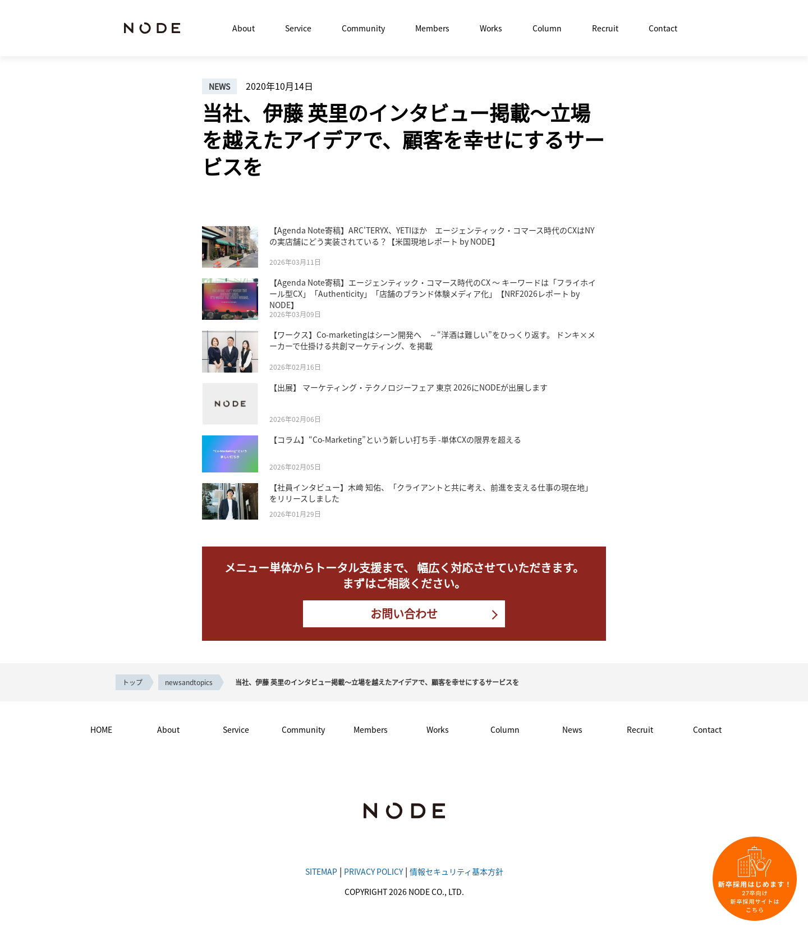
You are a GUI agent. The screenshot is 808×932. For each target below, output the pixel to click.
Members (432, 28)
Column (547, 28)
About (243, 28)
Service (298, 28)
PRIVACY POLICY (373, 871)
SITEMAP (321, 871)
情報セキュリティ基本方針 (456, 871)
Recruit (605, 28)
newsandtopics (189, 682)
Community (363, 28)
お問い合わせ (404, 613)
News (572, 729)
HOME (101, 729)
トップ (132, 682)
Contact (663, 28)
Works (491, 28)
